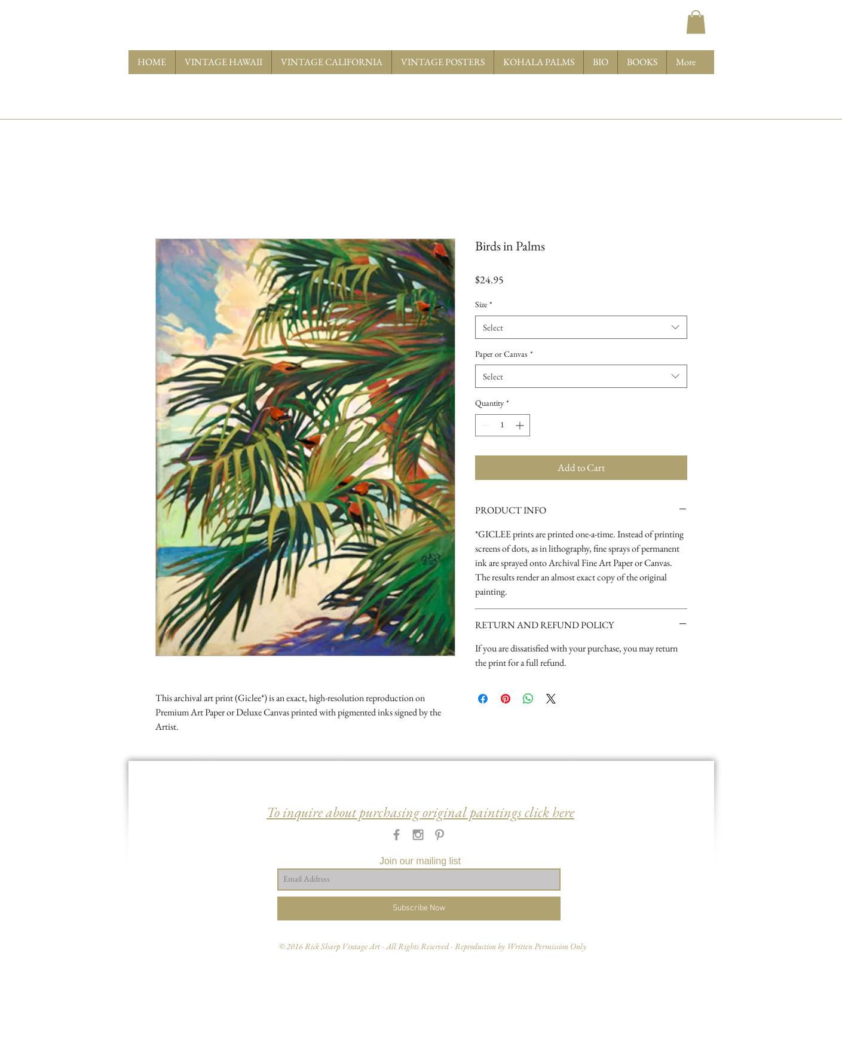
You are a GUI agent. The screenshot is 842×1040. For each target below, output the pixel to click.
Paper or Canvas (504, 353)
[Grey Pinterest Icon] (439, 834)
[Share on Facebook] (483, 699)
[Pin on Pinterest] (505, 699)
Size (483, 304)
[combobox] (581, 327)
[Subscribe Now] (419, 908)
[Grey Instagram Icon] (418, 834)
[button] (696, 21)
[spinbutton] (502, 425)
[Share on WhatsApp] (528, 699)
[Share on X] (551, 699)
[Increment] (520, 425)
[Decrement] (484, 425)
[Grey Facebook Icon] (396, 834)
